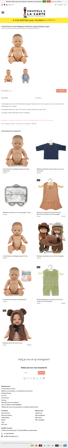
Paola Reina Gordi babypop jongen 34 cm (15, 256)
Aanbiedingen (5, 417)
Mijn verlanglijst (39, 420)
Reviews (38, 98)
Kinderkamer (19, 120)
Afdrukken (34, 123)
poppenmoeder (38, 120)
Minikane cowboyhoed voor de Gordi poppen (50, 256)
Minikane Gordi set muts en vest (12, 343)
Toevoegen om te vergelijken (23, 123)
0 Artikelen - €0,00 (61, 4)
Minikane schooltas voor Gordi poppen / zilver (17, 212)
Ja (44, 1)
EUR (9, 4)
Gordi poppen (11, 120)
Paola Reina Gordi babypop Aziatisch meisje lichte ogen (16, 170)
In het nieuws (5, 398)
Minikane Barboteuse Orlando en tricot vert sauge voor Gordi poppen (50, 300)
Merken (3, 420)
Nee (49, 1)
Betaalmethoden (6, 393)
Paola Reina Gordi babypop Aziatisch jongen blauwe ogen (22, 28)
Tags (2, 422)
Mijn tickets (38, 417)
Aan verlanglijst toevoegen (8, 123)
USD (13, 4)
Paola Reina (26, 120)
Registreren (38, 413)
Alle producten (5, 413)
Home (2, 28)
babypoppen (4, 120)
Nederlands (2, 5)
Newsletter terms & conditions (10, 402)
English (7, 5)
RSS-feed (4, 424)
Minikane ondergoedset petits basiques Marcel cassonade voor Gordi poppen (49, 213)
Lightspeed (29, 443)
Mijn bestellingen (40, 415)
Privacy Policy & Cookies (8, 388)
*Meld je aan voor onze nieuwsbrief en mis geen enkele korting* (19, 407)
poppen (32, 120)
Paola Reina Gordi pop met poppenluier (14, 299)
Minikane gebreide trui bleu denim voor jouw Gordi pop (50, 170)
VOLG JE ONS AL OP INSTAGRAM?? (11, 404)
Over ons (3, 395)
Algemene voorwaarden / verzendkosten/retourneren (17, 391)
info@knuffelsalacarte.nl (11, 436)
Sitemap (3, 400)
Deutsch (4, 5)
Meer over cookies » (56, 1)
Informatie (4, 98)
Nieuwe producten (6, 415)
